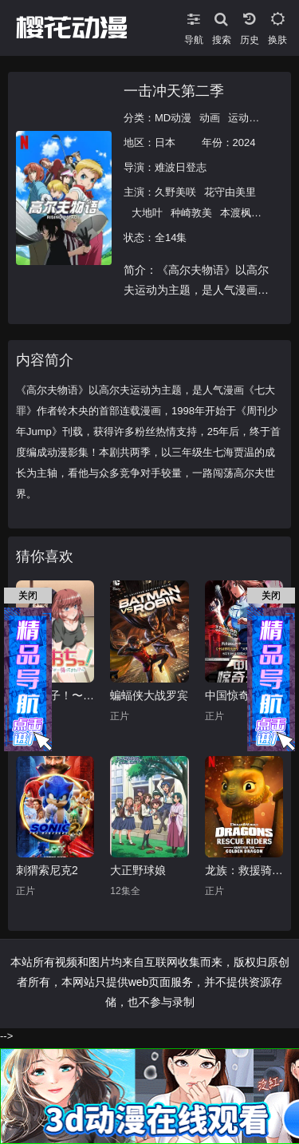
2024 (244, 142)
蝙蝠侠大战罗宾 (149, 695)
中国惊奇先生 (238, 695)
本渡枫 (235, 213)
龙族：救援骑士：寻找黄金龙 (244, 870)
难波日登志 (181, 167)
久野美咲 (175, 192)
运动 (238, 118)
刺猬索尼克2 (47, 870)
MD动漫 (173, 118)
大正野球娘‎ (138, 870)
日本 (165, 142)
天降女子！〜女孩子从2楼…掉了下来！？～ (55, 695)
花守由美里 (230, 192)
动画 (209, 118)
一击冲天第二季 (174, 91)
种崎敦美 (191, 213)
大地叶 (147, 213)
